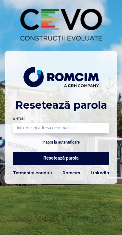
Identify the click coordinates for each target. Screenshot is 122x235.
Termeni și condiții (32, 172)
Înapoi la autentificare (61, 142)
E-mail (19, 118)
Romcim (71, 172)
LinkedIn (100, 172)
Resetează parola (61, 158)
